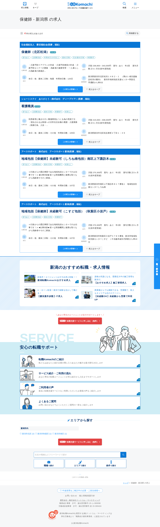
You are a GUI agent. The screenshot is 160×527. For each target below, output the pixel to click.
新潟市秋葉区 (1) (45, 434)
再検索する (132, 33)
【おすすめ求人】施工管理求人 (110, 283)
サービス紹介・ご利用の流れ (55, 373)
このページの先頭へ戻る (80, 477)
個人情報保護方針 (87, 496)
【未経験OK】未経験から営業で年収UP (113, 298)
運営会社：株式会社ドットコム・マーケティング (80, 500)
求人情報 (24, 8)
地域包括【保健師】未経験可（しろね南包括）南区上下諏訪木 (65, 158)
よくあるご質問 (47, 401)
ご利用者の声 (46, 387)
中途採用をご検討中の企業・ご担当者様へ (81, 490)
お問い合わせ (71, 496)
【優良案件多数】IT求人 (50, 296)
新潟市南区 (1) (61, 434)
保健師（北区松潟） (35, 52)
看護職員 (27, 106)
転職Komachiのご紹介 (51, 359)
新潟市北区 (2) (28, 434)
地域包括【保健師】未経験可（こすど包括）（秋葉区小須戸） (65, 211)
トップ (126, 483)
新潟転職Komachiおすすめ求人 (54, 280)
